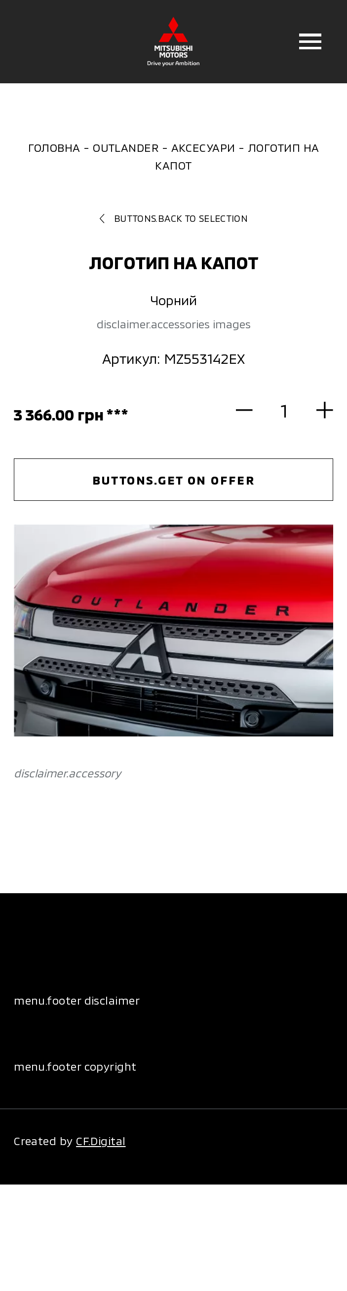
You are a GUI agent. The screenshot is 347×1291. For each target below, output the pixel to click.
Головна (54, 147)
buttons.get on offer (173, 480)
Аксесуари (203, 147)
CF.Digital (101, 1140)
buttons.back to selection (173, 218)
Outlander (125, 147)
